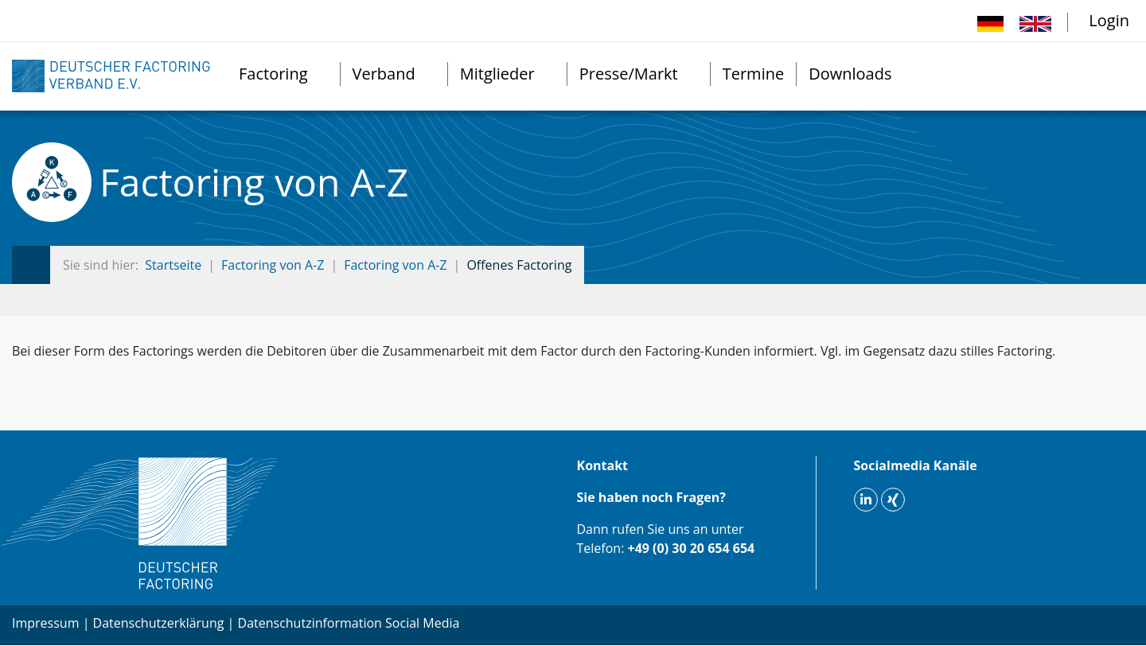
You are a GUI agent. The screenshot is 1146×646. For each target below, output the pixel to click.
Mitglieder (497, 73)
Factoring (273, 73)
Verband (384, 73)
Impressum (45, 623)
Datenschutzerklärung (158, 623)
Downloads (850, 73)
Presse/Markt (628, 73)
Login (1109, 20)
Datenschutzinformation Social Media (349, 623)
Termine (753, 73)
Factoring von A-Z (272, 265)
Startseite (173, 265)
